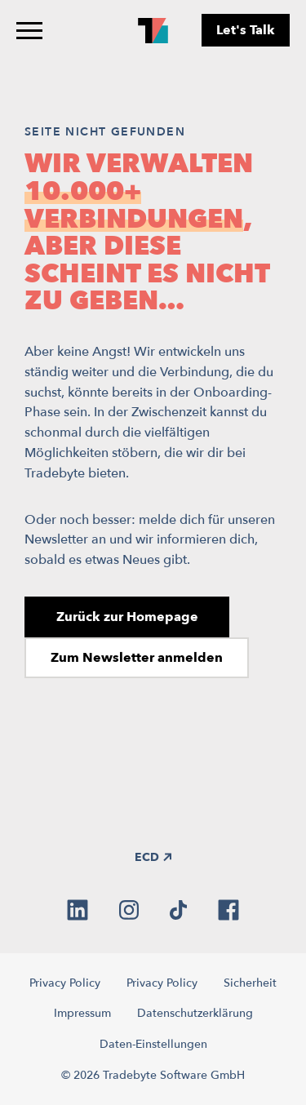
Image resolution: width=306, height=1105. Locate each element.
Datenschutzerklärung (195, 1013)
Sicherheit (250, 983)
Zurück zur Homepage (127, 617)
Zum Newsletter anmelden (137, 658)
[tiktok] (178, 910)
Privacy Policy (64, 983)
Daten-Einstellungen (153, 1044)
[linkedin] (77, 910)
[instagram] (129, 910)
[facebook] (228, 910)
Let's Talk (245, 30)
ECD (153, 857)
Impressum (82, 1013)
